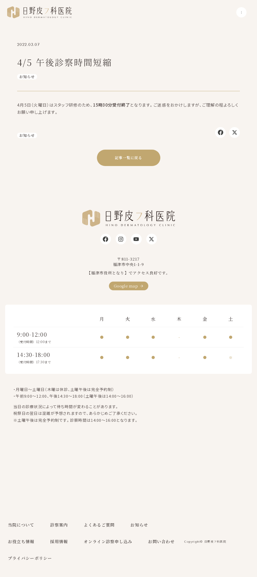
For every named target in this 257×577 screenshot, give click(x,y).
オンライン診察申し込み (108, 541)
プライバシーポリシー (30, 558)
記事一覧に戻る (128, 157)
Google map (126, 285)
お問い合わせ (161, 541)
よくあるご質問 (99, 525)
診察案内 (59, 525)
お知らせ (27, 76)
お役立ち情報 (21, 541)
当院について (21, 525)
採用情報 (59, 541)
